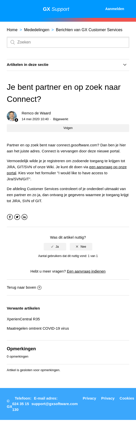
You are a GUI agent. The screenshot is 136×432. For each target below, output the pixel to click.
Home (12, 30)
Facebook (10, 217)
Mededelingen (36, 30)
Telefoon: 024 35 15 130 (21, 404)
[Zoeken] (68, 42)
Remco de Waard (36, 113)
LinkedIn (24, 217)
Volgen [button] (68, 128)
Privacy (89, 398)
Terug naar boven (24, 287)
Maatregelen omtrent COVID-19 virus (38, 328)
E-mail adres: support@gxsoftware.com (54, 401)
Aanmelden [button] (114, 9)
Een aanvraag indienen (86, 271)
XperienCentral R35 (23, 319)
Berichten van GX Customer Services (89, 30)
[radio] (55, 246)
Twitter (17, 217)
